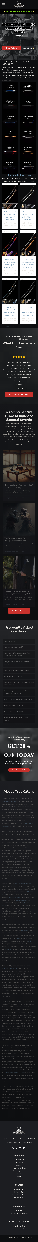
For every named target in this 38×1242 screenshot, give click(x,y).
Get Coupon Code (19, 770)
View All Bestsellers (9, 327)
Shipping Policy (19, 1189)
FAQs (19, 1174)
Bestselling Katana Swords (19, 175)
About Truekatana (19, 1160)
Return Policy (19, 1192)
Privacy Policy (19, 1198)
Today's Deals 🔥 (28, 48)
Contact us (19, 1162)
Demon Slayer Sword (19, 1226)
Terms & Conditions (19, 1195)
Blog (19, 1177)
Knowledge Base (19, 1171)
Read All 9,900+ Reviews (19, 394)
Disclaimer (19, 1210)
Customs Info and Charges (19, 1213)
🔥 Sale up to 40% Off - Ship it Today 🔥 (19, 11)
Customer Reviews (19, 1168)
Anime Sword (19, 1229)
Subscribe (19, 1165)
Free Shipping (10, 223)
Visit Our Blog (19, 611)
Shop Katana (11, 48)
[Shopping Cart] (34, 5)
